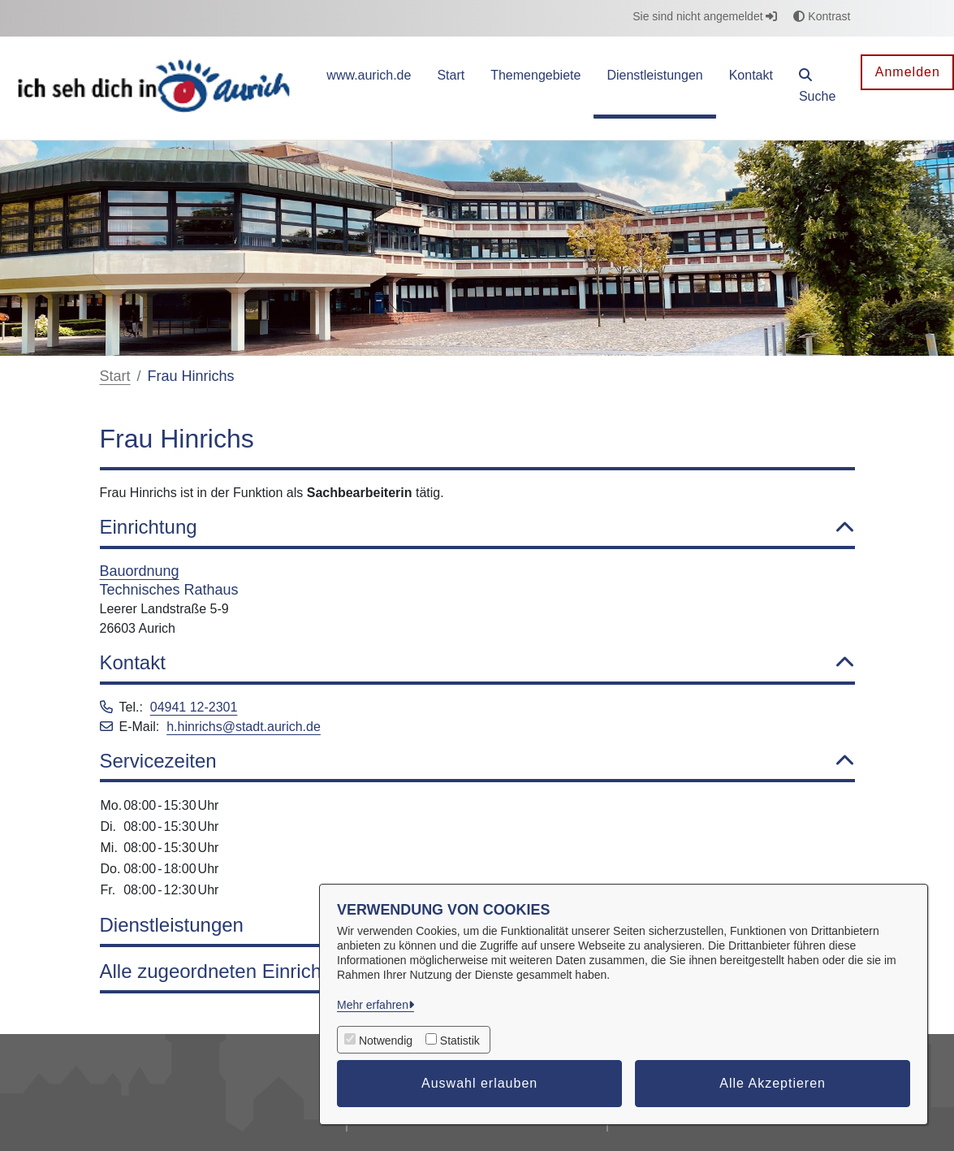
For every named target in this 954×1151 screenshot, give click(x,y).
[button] (817, 88)
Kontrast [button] (821, 16)
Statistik (460, 1040)
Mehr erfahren (372, 1004)
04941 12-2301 (194, 707)
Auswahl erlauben (479, 1083)
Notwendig (385, 1040)
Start (115, 376)
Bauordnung (139, 571)
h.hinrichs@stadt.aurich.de (243, 726)
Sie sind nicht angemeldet (704, 16)
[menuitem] (368, 88)
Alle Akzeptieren (772, 1083)
